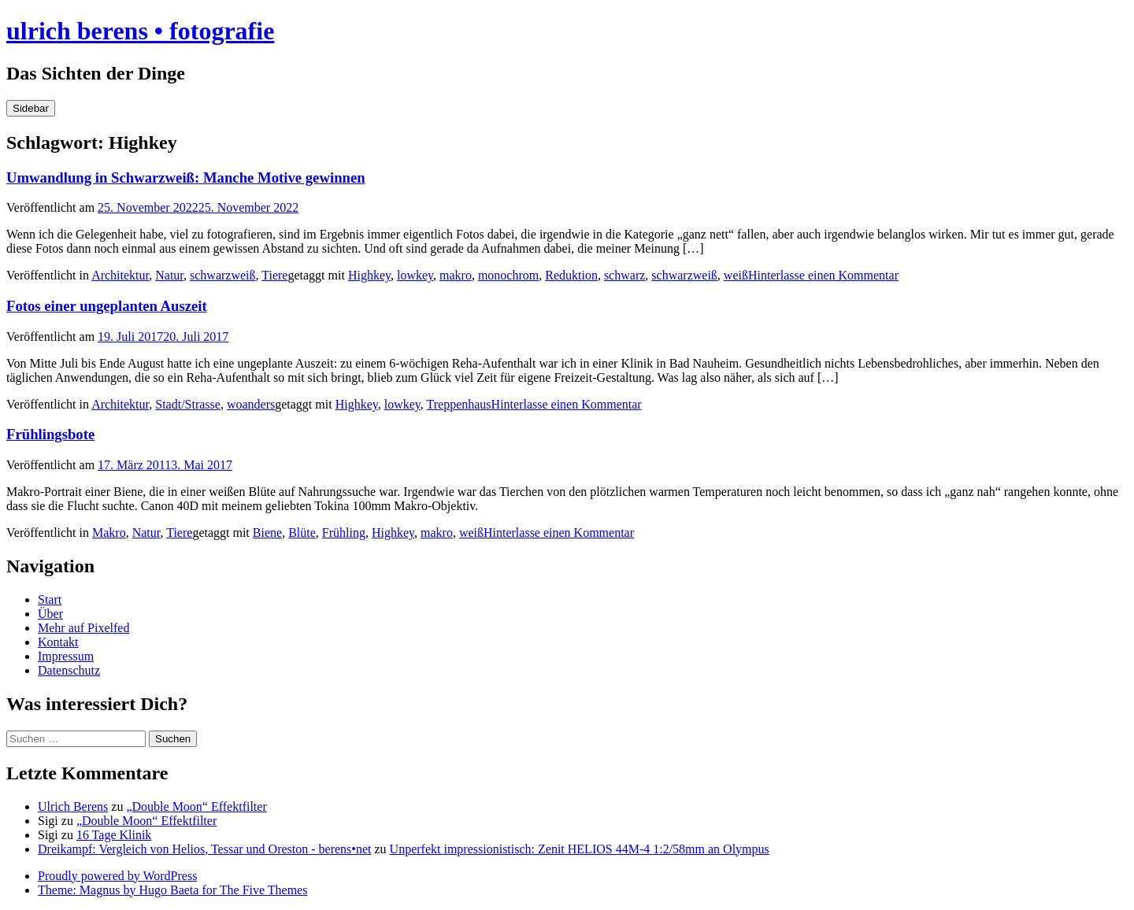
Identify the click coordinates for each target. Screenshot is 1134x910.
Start (49, 599)
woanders (251, 404)
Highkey (369, 275)
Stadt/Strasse (187, 404)
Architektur (120, 275)
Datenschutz (69, 670)
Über (50, 613)
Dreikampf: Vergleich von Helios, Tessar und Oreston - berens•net (205, 849)
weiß (736, 275)
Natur (169, 275)
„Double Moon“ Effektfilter (196, 806)
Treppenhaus (459, 404)
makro (455, 275)
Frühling (343, 532)
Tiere (274, 275)
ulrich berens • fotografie (140, 31)
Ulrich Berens (73, 806)
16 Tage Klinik (113, 835)
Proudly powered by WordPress (117, 875)
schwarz (624, 275)
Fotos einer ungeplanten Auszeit (106, 306)
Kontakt (58, 642)
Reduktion (571, 275)
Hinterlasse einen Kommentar (823, 275)
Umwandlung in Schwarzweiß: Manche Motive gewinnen (185, 177)
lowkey (415, 275)
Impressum (66, 656)
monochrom (508, 275)
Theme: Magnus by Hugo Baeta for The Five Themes (172, 890)
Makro (109, 532)
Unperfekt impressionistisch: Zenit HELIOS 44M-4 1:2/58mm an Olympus (579, 849)
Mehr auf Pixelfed (83, 627)
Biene (267, 532)
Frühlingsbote (50, 434)
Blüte (302, 532)
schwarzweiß (223, 275)
